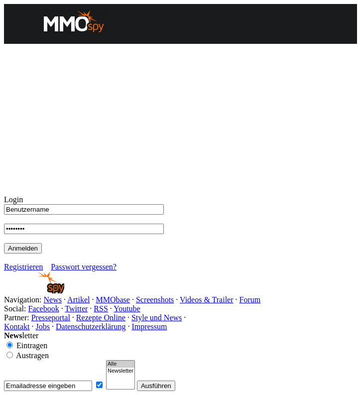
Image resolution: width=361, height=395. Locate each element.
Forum (250, 299)
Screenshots (155, 299)
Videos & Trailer (206, 299)
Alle (120, 364)
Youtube (127, 308)
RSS (101, 308)
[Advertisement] (180, 120)
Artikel (78, 299)
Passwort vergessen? (84, 267)
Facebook (43, 308)
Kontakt (17, 326)
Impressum (149, 326)
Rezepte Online (100, 317)
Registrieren (23, 267)
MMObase (112, 299)
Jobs (43, 326)
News (53, 299)
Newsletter (120, 371)
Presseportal (50, 317)
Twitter (76, 308)
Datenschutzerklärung (90, 326)
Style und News (156, 317)
